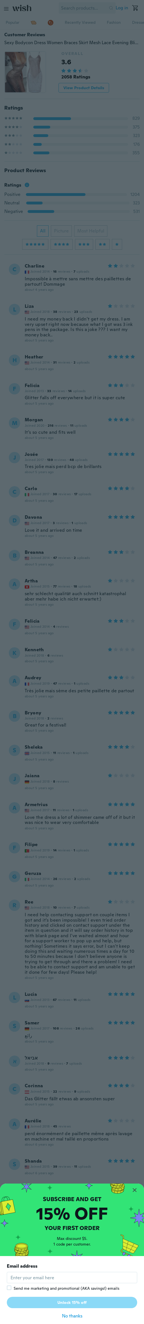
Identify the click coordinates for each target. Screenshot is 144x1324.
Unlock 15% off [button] (72, 1302)
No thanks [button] (72, 1316)
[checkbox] (9, 1287)
